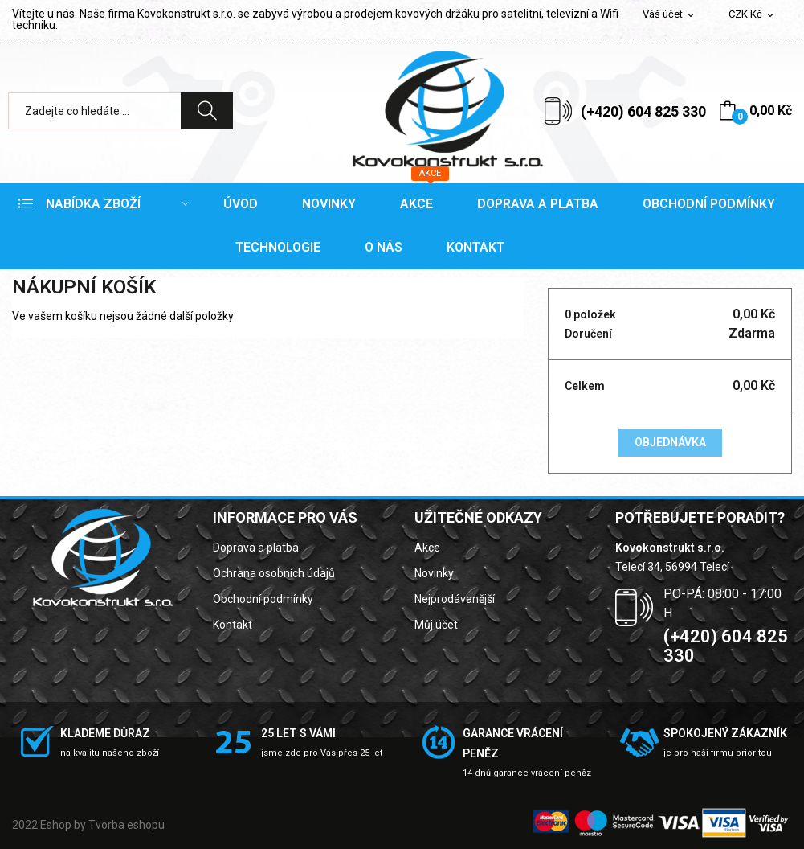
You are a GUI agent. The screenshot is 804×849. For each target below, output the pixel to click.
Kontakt (232, 624)
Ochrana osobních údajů (274, 573)
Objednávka (670, 442)
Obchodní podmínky (263, 599)
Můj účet (436, 624)
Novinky (434, 573)
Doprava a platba (256, 547)
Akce (427, 547)
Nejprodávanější (454, 599)
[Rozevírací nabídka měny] (752, 15)
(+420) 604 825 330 (643, 111)
